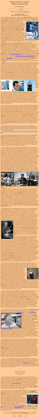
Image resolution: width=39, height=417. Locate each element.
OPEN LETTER (18, 407)
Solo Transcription (25, 11)
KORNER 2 (20, 415)
